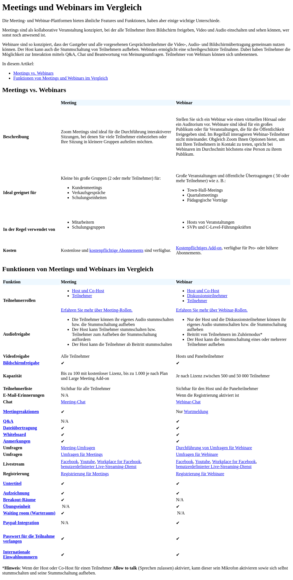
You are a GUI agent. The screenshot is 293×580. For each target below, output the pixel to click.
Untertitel (12, 483)
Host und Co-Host (88, 290)
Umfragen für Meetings (82, 454)
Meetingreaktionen (21, 411)
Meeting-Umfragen (78, 447)
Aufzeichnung (16, 493)
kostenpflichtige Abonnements (116, 250)
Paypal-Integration (21, 522)
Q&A (8, 421)
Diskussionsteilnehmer (207, 295)
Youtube (87, 461)
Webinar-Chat (188, 401)
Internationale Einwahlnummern (20, 554)
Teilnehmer (82, 295)
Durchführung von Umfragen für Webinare (214, 447)
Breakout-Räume (19, 499)
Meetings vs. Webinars (33, 73)
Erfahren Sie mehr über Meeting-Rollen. (97, 310)
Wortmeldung (196, 411)
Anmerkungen (16, 441)
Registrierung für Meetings (85, 473)
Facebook (69, 461)
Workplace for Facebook (119, 461)
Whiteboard (14, 434)
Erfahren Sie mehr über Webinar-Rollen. (212, 310)
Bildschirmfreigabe (21, 362)
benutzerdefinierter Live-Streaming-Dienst (98, 466)
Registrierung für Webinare (200, 473)
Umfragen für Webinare (197, 454)
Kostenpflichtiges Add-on (199, 247)
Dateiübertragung (20, 427)
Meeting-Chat (73, 401)
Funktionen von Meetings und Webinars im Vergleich (60, 78)
